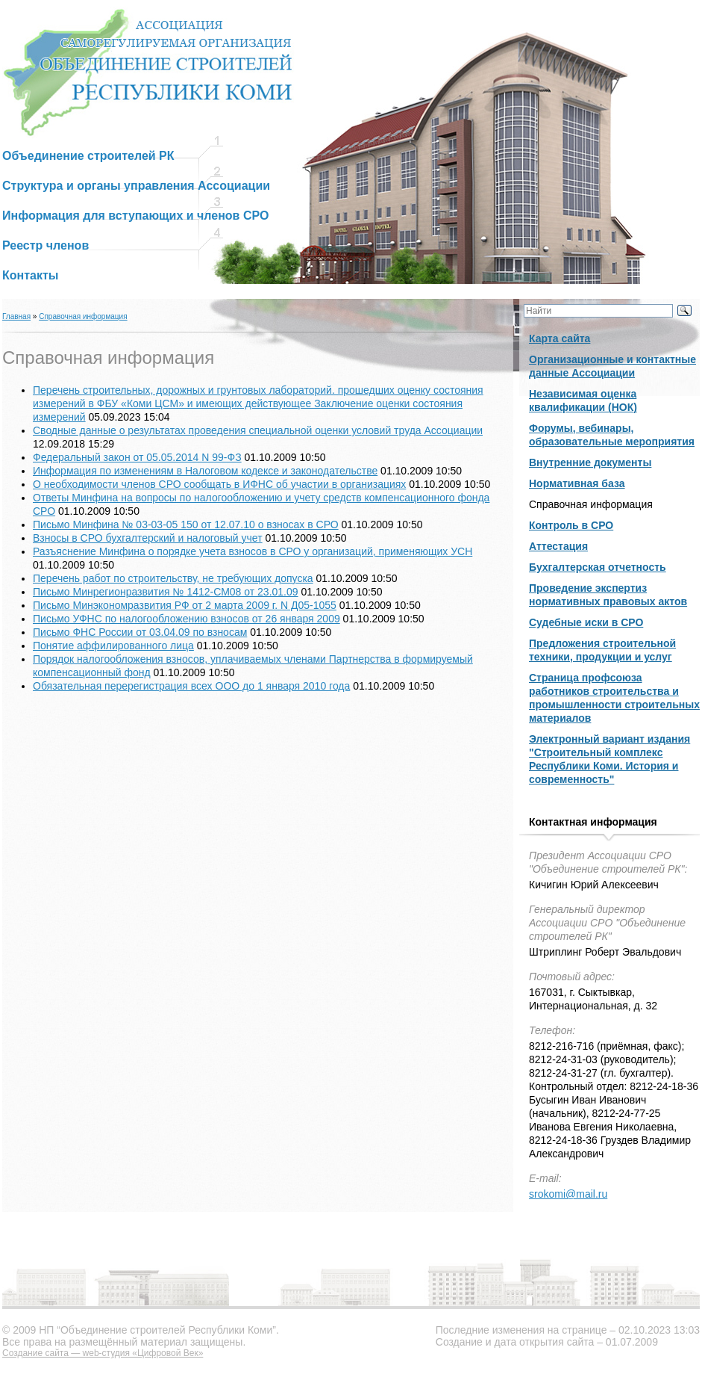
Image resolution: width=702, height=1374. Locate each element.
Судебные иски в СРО (586, 622)
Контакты (30, 275)
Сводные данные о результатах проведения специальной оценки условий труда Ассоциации (258, 430)
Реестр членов (45, 245)
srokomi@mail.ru (568, 1194)
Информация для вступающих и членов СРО (135, 215)
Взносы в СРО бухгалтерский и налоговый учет (148, 538)
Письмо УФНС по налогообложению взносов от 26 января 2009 (186, 619)
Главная (16, 316)
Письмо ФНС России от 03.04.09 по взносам (140, 632)
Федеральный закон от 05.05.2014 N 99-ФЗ (137, 457)
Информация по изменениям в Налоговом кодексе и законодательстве (205, 471)
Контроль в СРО (571, 525)
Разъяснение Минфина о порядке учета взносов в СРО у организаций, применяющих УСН (252, 551)
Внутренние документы (590, 462)
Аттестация (558, 546)
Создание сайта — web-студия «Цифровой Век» (102, 1353)
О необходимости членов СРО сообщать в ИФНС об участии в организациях (219, 484)
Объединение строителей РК (88, 155)
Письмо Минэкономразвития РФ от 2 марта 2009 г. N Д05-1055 (184, 605)
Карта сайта (559, 338)
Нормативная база (577, 483)
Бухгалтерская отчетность (597, 567)
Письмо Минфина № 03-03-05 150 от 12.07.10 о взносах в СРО (186, 524)
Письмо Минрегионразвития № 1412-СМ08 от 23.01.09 (165, 592)
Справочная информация (83, 316)
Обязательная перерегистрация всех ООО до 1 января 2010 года (191, 686)
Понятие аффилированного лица (113, 646)
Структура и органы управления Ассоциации (136, 185)
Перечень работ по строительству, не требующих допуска (173, 578)
